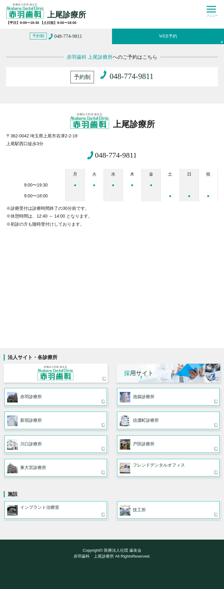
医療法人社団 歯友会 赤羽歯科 (56, 373)
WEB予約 (168, 36)
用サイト (139, 373)
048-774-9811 (116, 155)
